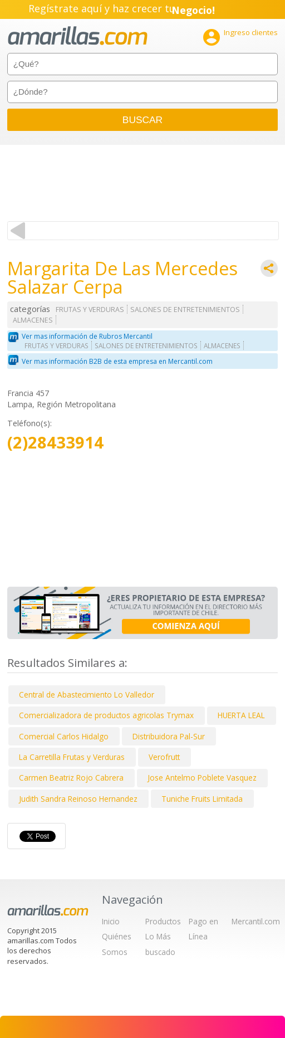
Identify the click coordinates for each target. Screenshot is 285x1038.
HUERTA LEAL (241, 715)
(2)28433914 (55, 443)
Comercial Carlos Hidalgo (64, 736)
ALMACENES (33, 320)
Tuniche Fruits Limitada (202, 798)
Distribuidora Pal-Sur (168, 736)
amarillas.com (77, 36)
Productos (163, 921)
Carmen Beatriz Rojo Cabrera (71, 777)
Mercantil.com (256, 921)
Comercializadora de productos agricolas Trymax (106, 715)
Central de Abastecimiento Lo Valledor (86, 694)
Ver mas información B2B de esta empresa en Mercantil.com (117, 361)
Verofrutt (164, 757)
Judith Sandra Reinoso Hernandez (78, 798)
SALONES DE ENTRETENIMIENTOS (185, 309)
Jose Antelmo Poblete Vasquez (202, 777)
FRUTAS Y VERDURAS (90, 309)
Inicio (111, 921)
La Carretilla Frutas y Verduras (72, 757)
